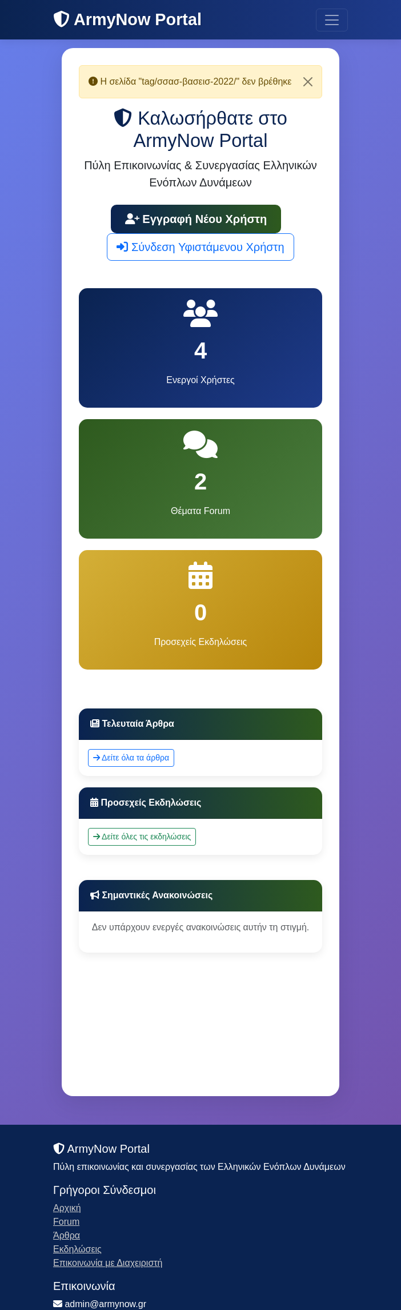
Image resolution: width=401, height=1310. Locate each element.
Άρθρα (66, 1235)
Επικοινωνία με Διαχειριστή (108, 1263)
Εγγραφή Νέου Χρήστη (196, 219)
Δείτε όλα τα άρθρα (131, 757)
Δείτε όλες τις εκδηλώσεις (142, 836)
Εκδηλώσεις (77, 1249)
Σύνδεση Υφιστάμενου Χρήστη (200, 247)
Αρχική (67, 1208)
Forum (66, 1222)
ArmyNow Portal (127, 19)
